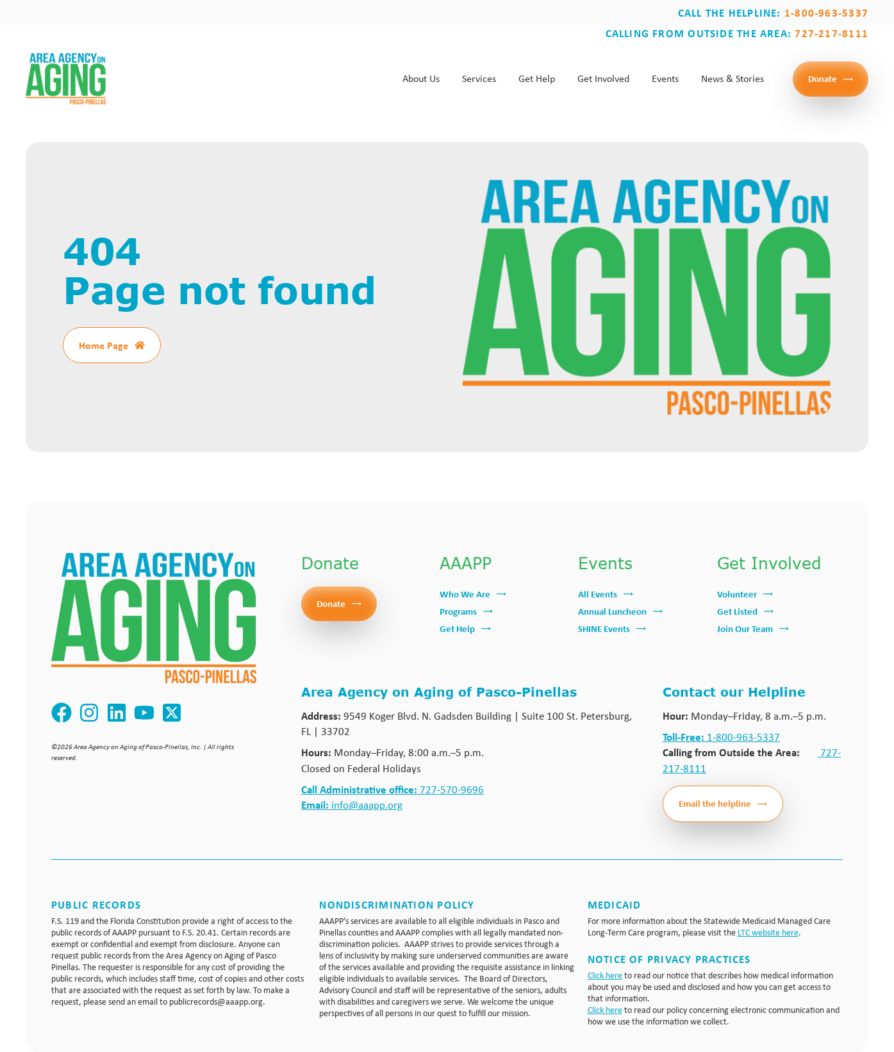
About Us (421, 78)
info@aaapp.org (351, 804)
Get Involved (603, 78)
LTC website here (768, 932)
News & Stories (732, 78)
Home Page (103, 345)
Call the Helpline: (773, 12)
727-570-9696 (392, 789)
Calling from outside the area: (737, 33)
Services (479, 78)
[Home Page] (140, 345)
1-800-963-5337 (721, 736)
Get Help (536, 78)
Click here (605, 975)
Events (665, 78)
